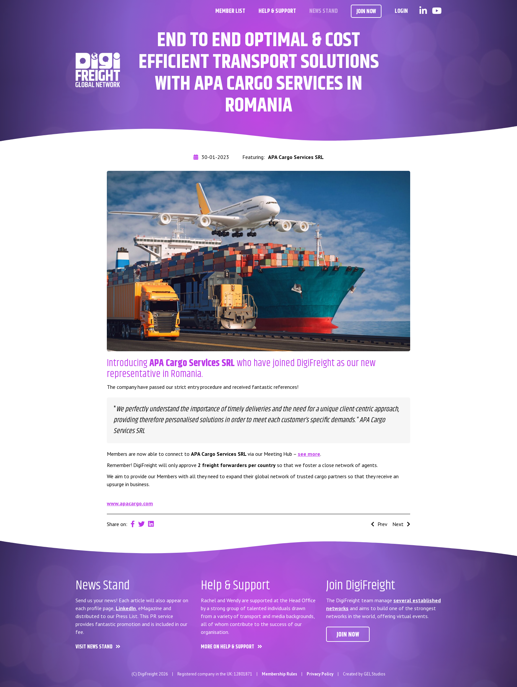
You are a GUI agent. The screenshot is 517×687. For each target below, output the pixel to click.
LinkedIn (126, 608)
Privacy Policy (320, 674)
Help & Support (277, 11)
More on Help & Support (227, 647)
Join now (348, 635)
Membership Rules (279, 674)
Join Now (366, 11)
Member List (230, 11)
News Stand (323, 11)
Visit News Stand (94, 647)
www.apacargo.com (130, 503)
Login (401, 11)
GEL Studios (374, 674)
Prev (379, 524)
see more (309, 454)
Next (401, 524)
